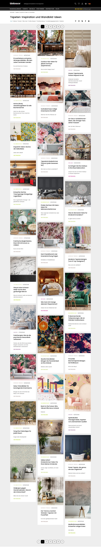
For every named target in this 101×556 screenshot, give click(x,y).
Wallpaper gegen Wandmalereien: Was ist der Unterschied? (22, 490)
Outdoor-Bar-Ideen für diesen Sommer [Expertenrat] (49, 64)
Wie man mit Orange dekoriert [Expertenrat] (49, 303)
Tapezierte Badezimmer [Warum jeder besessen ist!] (49, 163)
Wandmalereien (15, 9)
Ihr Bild (32, 9)
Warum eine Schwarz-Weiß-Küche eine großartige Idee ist (21, 290)
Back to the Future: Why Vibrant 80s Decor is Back (50, 407)
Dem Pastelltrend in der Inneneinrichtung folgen (49, 255)
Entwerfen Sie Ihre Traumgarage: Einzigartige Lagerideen (22, 194)
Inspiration (50, 9)
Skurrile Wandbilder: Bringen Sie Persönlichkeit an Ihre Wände (50, 361)
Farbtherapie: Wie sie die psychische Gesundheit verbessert (22, 337)
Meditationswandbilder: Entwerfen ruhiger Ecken (76, 525)
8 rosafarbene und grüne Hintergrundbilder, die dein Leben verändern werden (22, 60)
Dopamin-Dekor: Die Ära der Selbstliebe (22, 148)
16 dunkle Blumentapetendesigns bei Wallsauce (76, 361)
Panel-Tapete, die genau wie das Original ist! (77, 468)
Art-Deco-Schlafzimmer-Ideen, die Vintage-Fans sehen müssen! (77, 121)
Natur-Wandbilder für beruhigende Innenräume (22, 387)
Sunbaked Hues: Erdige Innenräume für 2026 (49, 110)
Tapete (25, 9)
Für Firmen (40, 9)
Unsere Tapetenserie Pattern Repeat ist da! (76, 74)
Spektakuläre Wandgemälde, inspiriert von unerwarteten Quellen (77, 420)
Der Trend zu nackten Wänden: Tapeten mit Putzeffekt (48, 513)
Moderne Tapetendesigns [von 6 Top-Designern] (77, 260)
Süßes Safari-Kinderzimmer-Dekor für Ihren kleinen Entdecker (49, 462)
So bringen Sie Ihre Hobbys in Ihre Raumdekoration (77, 167)
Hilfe (57, 9)
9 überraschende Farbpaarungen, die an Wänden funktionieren (76, 318)
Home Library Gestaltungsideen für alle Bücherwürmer (22, 106)
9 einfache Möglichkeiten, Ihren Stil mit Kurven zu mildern (22, 243)
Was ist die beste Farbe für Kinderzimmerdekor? (77, 214)
